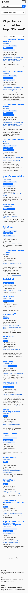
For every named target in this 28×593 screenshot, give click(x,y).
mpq (18, 493)
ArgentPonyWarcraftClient (13, 177)
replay (19, 424)
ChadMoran (7, 280)
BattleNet (11, 373)
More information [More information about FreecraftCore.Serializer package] (16, 100)
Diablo (5, 308)
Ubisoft (8, 349)
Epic (20, 349)
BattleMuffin (8, 362)
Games (4, 351)
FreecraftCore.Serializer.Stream (13, 105)
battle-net (11, 513)
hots (5, 216)
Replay (10, 327)
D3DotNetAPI (8, 296)
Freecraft (5, 60)
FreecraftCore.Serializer (13, 71)
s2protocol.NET (9, 314)
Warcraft (6, 193)
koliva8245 (7, 413)
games (20, 513)
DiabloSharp (8, 227)
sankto (6, 384)
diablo (5, 243)
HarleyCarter (7, 298)
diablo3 (9, 243)
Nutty (5, 504)
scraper (20, 290)
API (13, 308)
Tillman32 (6, 435)
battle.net (6, 290)
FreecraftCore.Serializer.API (13, 140)
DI (19, 542)
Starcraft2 (6, 325)
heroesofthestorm (17, 216)
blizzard (5, 217)
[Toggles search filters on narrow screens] (24, 12)
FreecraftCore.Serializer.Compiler (13, 251)
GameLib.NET (9, 336)
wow (10, 290)
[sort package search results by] (16, 36)
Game (10, 348)
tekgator (6, 338)
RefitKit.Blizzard (10, 434)
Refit (5, 450)
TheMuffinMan (8, 363)
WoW (14, 57)
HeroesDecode (9, 457)
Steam (19, 348)
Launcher (15, 348)
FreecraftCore (11, 60)
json (10, 472)
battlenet (6, 513)
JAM (21, 57)
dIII (6, 394)
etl (16, 290)
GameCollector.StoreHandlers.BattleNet (13, 501)
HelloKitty (6, 43)
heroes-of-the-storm (12, 423)
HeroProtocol (8, 205)
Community (11, 396)
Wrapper (5, 328)
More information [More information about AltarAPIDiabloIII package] (17, 406)
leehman (6, 229)
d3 (12, 243)
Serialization (14, 59)
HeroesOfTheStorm (8, 424)
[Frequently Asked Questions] (3, 585)
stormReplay (6, 426)
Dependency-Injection (12, 542)
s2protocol (16, 325)
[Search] (24, 6)
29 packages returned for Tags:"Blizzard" (13, 25)
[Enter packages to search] (11, 6)
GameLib (6, 348)
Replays (14, 327)
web (16, 394)
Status (3, 578)
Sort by (5, 36)
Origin (4, 349)
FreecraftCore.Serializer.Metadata (13, 40)
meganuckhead (8, 206)
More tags (17, 60)
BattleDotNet (8, 279)
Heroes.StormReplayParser (11, 410)
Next (17, 558)
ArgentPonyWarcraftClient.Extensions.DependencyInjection (13, 523)
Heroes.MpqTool (10, 480)
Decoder (19, 327)
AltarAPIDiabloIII (10, 383)
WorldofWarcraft (8, 57)
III (12, 394)
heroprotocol (10, 216)
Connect (12, 349)
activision (20, 243)
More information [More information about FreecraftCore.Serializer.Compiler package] (16, 275)
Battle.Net (16, 373)
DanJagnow (7, 179)
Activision (5, 396)
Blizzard (18, 57)
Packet (4, 59)
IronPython (5, 327)
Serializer (20, 59)
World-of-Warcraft (13, 193)
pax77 (6, 316)
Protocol (8, 59)
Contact (4, 570)
